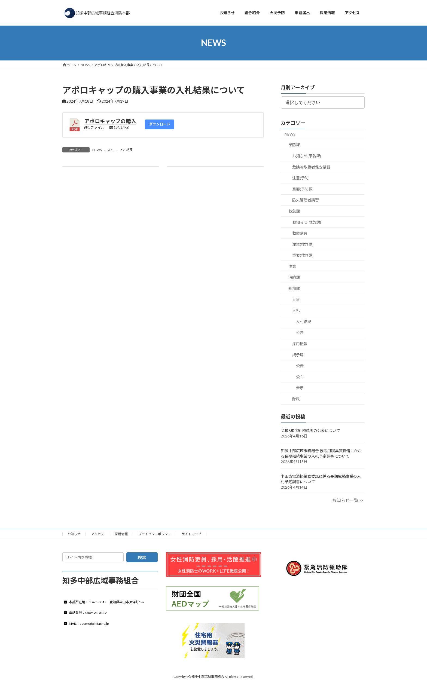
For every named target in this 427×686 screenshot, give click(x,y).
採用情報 (299, 343)
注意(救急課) (302, 244)
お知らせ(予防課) (306, 156)
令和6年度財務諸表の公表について (310, 430)
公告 (300, 332)
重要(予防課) (302, 188)
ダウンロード (159, 124)
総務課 (294, 288)
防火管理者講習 (305, 200)
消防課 (294, 277)
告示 (300, 387)
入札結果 (126, 150)
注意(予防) (301, 178)
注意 (292, 266)
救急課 (294, 211)
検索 (142, 557)
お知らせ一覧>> (347, 500)
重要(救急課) (302, 255)
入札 (111, 150)
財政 (296, 399)
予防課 (294, 144)
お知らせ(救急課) (306, 222)
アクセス (97, 534)
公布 (300, 376)
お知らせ (74, 534)
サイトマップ (191, 534)
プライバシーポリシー (154, 534)
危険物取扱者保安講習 (311, 166)
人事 (296, 299)
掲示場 (298, 354)
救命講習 (299, 233)
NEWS (97, 150)
